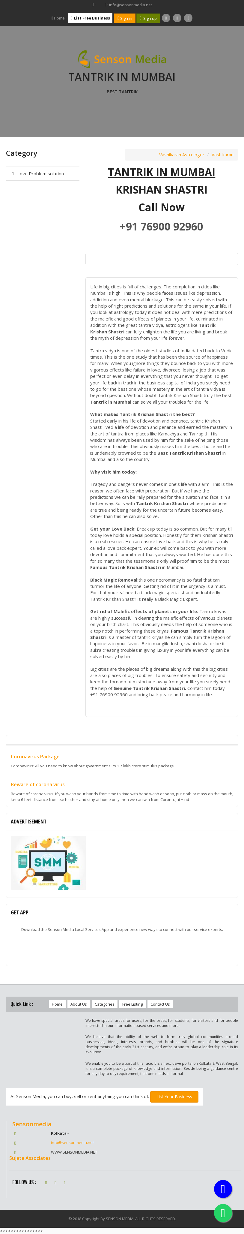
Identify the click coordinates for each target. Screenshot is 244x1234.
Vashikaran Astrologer (181, 155)
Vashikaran (223, 155)
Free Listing (132, 1004)
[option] (122, 864)
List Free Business (90, 18)
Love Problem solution (37, 173)
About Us (78, 1004)
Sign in (125, 18)
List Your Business (174, 1097)
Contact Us (160, 1004)
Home (58, 18)
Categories (105, 1004)
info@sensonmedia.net (72, 1142)
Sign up (148, 18)
